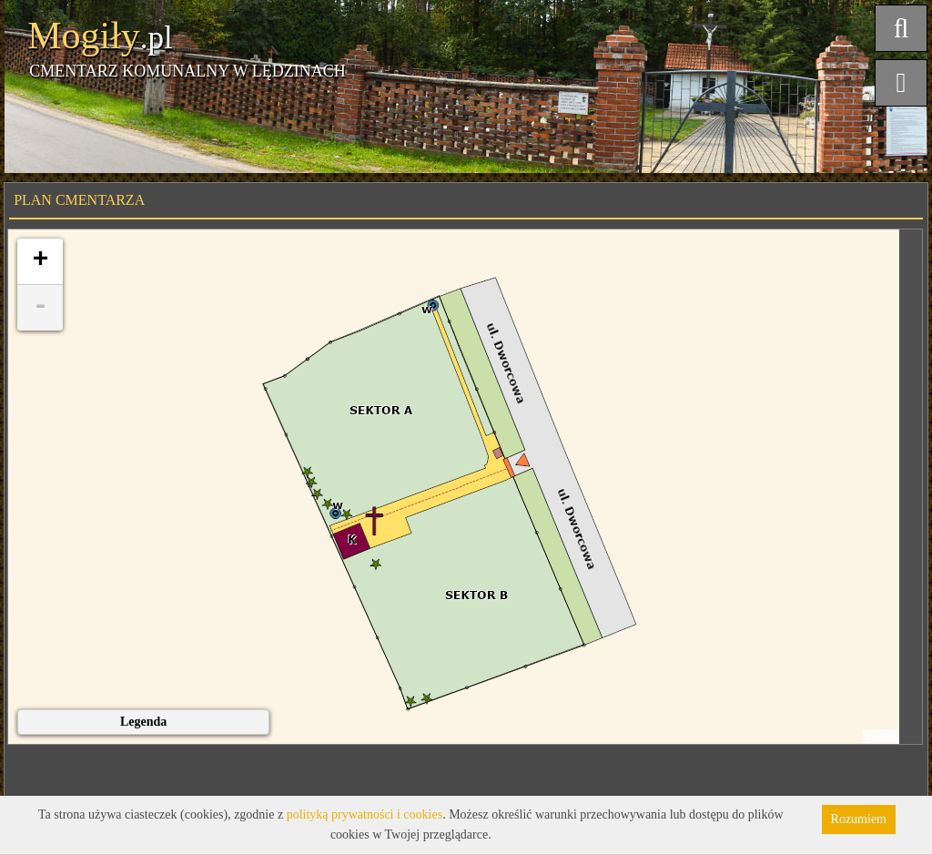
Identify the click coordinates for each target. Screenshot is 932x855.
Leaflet (880, 736)
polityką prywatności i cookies (364, 814)
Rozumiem (858, 819)
